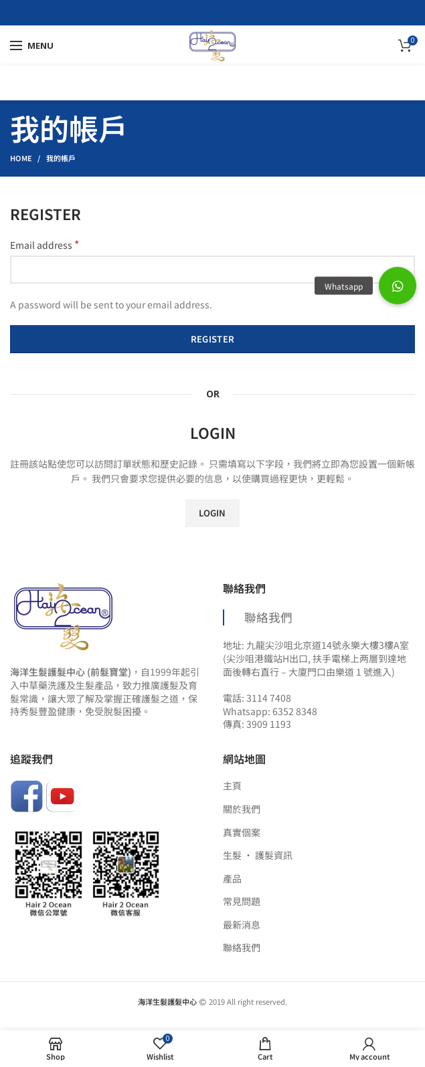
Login (212, 512)
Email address (44, 244)
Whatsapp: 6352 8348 (270, 711)
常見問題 (241, 901)
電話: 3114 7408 (257, 697)
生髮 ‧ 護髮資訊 (257, 855)
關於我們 (241, 809)
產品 (232, 878)
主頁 (232, 785)
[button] (397, 285)
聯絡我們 (268, 617)
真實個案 (241, 832)
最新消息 (241, 924)
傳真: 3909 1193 (257, 724)
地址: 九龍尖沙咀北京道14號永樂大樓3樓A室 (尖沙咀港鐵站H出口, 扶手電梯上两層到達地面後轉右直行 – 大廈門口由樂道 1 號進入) (316, 658)
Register (212, 338)
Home (21, 158)
